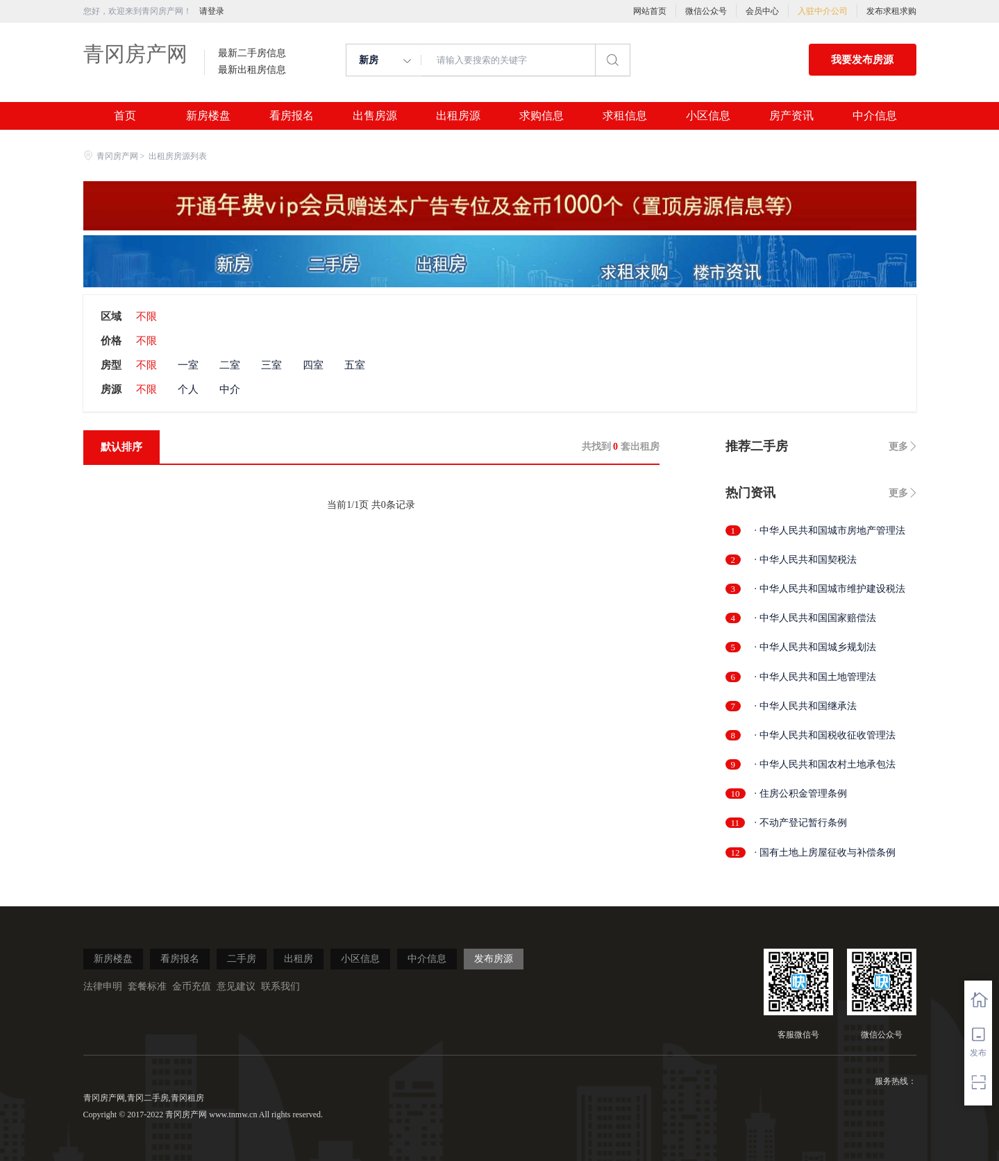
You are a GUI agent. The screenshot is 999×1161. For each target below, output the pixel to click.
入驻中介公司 (823, 11)
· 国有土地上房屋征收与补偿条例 (825, 852)
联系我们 (280, 986)
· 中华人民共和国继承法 (806, 706)
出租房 (298, 959)
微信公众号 (706, 11)
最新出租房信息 (252, 70)
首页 (125, 116)
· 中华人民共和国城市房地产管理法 (830, 530)
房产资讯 (791, 116)
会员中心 (762, 11)
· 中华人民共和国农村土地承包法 (825, 764)
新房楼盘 (208, 116)
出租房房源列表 (178, 156)
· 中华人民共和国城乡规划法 (815, 647)
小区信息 (708, 116)
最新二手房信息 (252, 53)
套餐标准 (147, 986)
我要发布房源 (862, 59)
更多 (898, 446)
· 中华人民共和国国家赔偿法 (815, 618)
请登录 (211, 11)
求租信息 (624, 116)
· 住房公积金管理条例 (801, 793)
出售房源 (375, 116)
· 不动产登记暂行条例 (801, 822)
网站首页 (649, 11)
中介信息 (874, 116)
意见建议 (236, 986)
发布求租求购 (891, 11)
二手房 (241, 959)
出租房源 (458, 116)
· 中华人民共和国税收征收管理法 (825, 735)
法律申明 (102, 986)
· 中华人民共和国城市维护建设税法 (830, 589)
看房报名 (291, 116)
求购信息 (541, 116)
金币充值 (191, 986)
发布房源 (493, 959)
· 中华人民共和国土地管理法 (815, 677)
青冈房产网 (135, 53)
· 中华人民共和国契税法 (806, 559)
